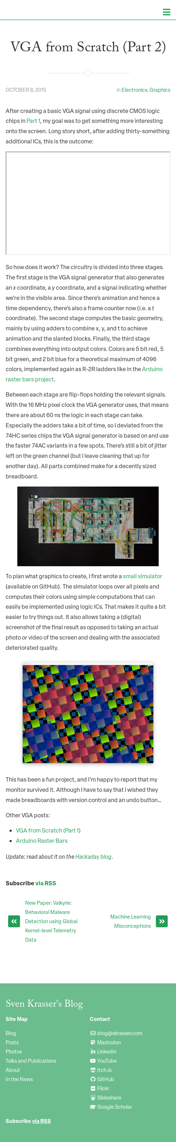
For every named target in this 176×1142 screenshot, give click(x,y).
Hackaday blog (93, 856)
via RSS (45, 883)
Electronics (134, 89)
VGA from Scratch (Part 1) (48, 830)
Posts (12, 1042)
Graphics (159, 89)
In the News (19, 1079)
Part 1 (33, 121)
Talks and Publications (31, 1060)
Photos (14, 1051)
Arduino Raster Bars (42, 841)
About (13, 1069)
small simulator (142, 576)
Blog (11, 1032)
